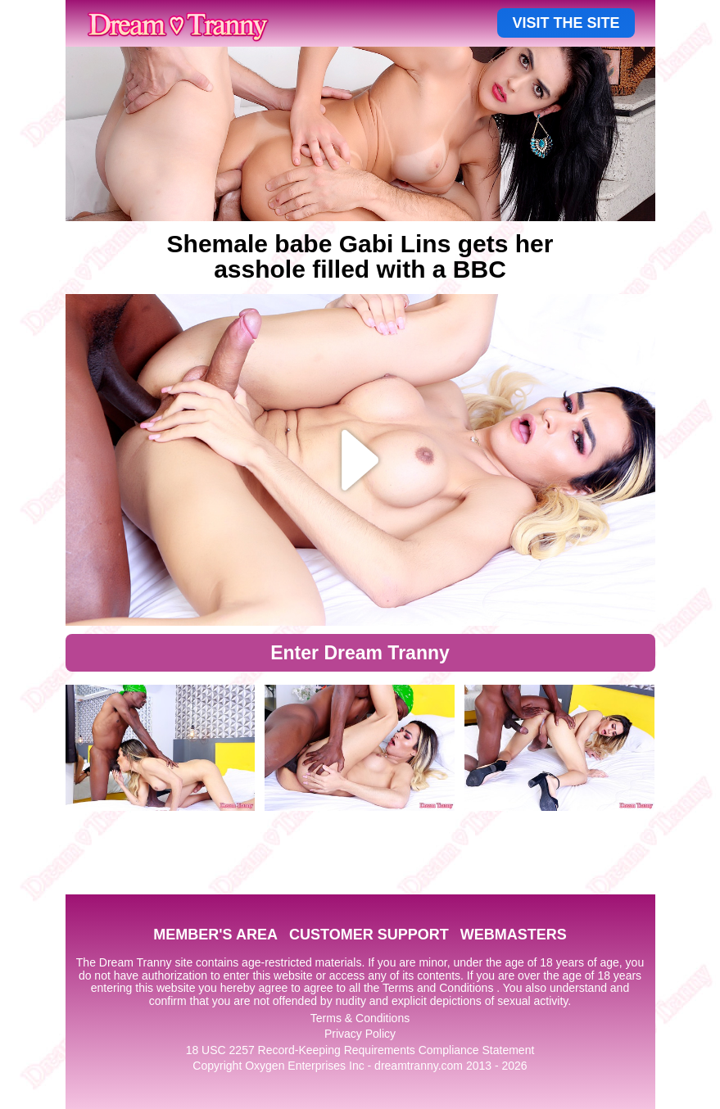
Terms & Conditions (360, 1018)
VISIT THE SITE (565, 23)
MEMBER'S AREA (215, 934)
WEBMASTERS (513, 934)
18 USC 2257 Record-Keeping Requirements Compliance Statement (360, 1050)
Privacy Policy (360, 1033)
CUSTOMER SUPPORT (369, 934)
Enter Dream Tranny (360, 652)
